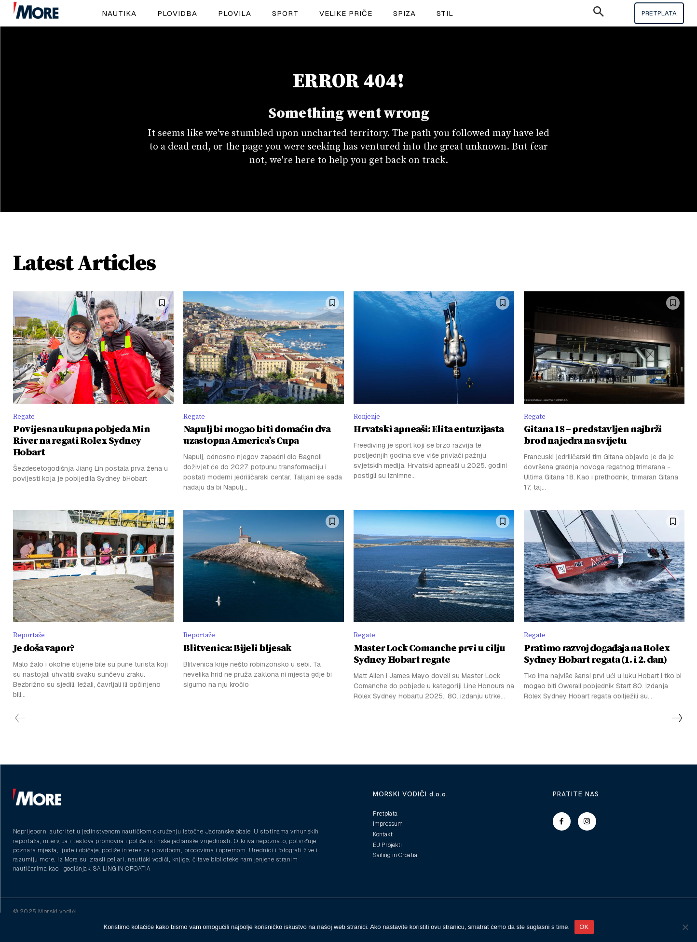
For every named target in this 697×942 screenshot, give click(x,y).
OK (583, 926)
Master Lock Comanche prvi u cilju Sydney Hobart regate (429, 670)
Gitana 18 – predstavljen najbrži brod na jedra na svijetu (593, 450)
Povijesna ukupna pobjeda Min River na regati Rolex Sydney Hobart (81, 456)
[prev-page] (20, 734)
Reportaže (30, 650)
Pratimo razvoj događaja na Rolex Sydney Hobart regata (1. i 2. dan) (597, 670)
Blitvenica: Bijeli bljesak (237, 664)
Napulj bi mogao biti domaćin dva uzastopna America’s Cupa (256, 450)
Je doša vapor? (43, 664)
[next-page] (676, 734)
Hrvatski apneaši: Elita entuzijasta (429, 444)
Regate (25, 430)
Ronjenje (369, 430)
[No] (685, 927)
